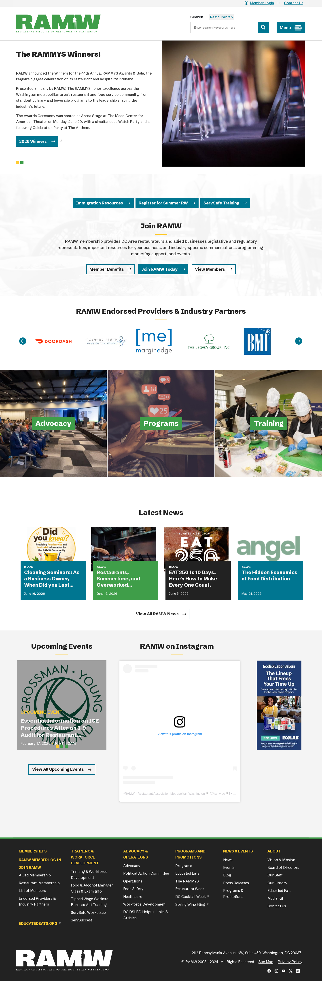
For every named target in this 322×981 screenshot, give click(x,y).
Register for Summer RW (163, 203)
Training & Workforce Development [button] (85, 857)
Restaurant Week (189, 889)
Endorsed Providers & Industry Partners (37, 901)
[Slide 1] (21, 163)
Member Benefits (106, 269)
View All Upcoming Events (58, 769)
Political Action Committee (146, 873)
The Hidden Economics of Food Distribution (269, 575)
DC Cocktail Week (190, 896)
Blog (227, 875)
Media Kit (275, 898)
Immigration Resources (99, 203)
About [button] (274, 851)
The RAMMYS (187, 881)
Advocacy (131, 865)
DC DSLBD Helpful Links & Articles (145, 915)
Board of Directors (283, 867)
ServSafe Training (221, 203)
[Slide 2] (61, 746)
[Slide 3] (66, 746)
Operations (132, 881)
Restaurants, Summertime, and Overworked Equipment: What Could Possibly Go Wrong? (125, 578)
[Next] (298, 341)
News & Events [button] (238, 851)
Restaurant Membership (39, 883)
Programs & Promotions (233, 893)
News (228, 860)
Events (229, 867)
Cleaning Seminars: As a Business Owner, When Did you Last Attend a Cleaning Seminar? (52, 578)
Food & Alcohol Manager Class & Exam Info (92, 888)
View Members (210, 269)
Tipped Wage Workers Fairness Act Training (89, 902)
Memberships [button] (33, 851)
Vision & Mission (281, 860)
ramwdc (219, 793)
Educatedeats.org (38, 923)
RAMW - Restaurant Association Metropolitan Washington (165, 793)
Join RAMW (30, 867)
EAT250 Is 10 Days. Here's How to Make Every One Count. (193, 578)
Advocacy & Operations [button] (135, 854)
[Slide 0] (17, 163)
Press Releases (236, 883)
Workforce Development (144, 904)
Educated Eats (187, 873)
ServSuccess (82, 920)
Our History (277, 883)
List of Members (32, 890)
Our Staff (275, 875)
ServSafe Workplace (88, 912)
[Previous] (23, 341)
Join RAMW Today (159, 269)
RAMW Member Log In (40, 860)
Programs (183, 865)
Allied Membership (35, 875)
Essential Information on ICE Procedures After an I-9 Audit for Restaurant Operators (60, 728)
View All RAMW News (157, 613)
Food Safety (133, 889)
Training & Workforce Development (89, 874)
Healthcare (132, 896)
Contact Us (293, 3)
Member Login (259, 3)
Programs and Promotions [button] (190, 854)
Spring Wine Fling (190, 904)
